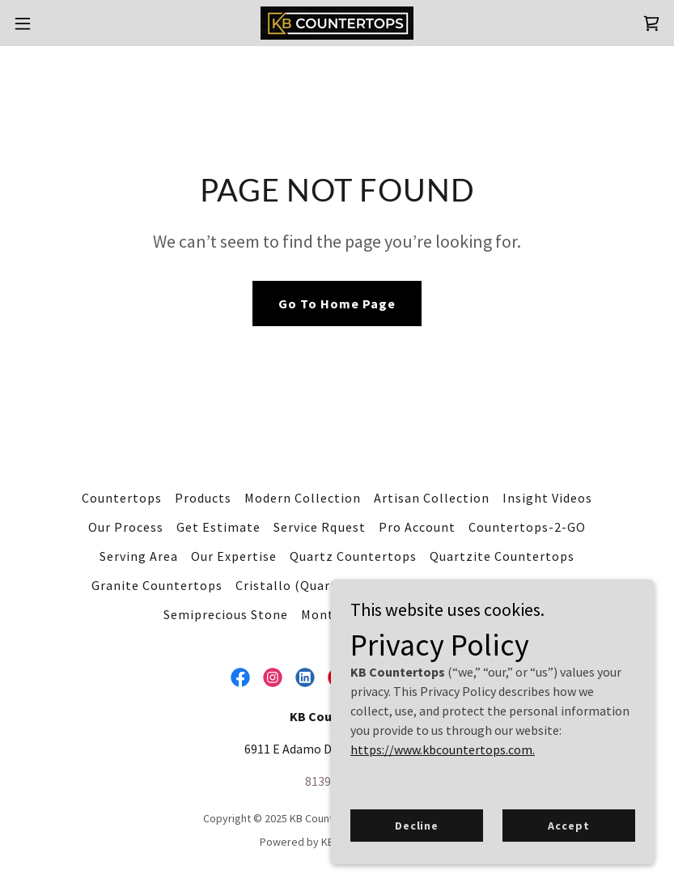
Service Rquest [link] (319, 527)
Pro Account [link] (417, 527)
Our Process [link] (125, 527)
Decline (417, 824)
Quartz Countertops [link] (353, 556)
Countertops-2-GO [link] (527, 527)
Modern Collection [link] (302, 498)
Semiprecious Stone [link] (225, 614)
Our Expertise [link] (234, 556)
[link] (337, 23)
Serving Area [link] (139, 556)
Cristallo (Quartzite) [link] (301, 585)
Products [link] (203, 498)
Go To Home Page (337, 303)
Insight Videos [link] (547, 498)
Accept (568, 824)
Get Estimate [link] (218, 527)
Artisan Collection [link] (432, 498)
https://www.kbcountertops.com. (442, 749)
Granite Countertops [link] (157, 585)
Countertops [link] (122, 498)
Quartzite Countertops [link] (502, 556)
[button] (56, 23)
